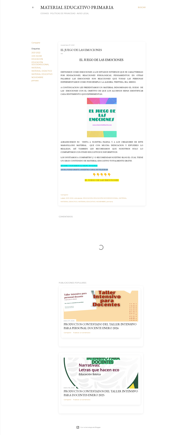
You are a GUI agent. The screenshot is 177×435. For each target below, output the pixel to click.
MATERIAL (36, 68)
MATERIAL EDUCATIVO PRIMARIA (77, 7)
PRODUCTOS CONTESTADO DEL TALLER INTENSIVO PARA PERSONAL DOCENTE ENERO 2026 (100, 326)
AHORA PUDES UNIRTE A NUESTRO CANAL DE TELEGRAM (84, 170)
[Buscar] (142, 7)
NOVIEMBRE (37, 77)
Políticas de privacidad (62, 13)
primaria (35, 80)
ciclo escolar (37, 56)
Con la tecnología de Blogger (88, 427)
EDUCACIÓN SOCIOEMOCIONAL (40, 63)
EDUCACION (37, 59)
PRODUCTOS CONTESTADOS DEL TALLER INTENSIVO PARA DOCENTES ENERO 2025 (101, 393)
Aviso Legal (83, 13)
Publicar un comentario (81, 333)
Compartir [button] (36, 43)
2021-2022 (36, 53)
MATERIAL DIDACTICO (42, 71)
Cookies (44, 13)
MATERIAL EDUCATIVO (42, 74)
